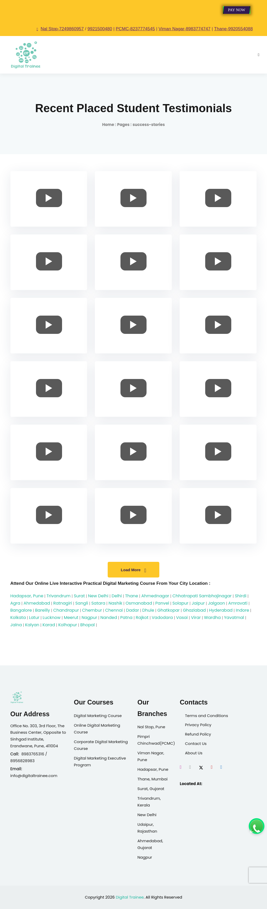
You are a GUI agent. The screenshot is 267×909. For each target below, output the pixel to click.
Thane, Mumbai (152, 779)
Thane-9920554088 (233, 28)
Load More (133, 570)
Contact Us (196, 743)
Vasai (182, 618)
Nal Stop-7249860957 (60, 28)
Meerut (71, 618)
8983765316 (32, 754)
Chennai (114, 610)
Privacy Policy (198, 724)
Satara (98, 603)
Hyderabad (221, 610)
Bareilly (42, 610)
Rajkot (142, 618)
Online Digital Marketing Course (97, 729)
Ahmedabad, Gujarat (150, 844)
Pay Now (236, 10)
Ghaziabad (194, 610)
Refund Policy (198, 734)
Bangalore (21, 610)
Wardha (212, 618)
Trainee (136, 897)
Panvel (162, 603)
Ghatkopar (168, 610)
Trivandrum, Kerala (149, 802)
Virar (196, 618)
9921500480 (99, 28)
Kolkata (18, 618)
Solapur (180, 603)
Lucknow (52, 618)
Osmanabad (138, 603)
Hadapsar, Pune (27, 596)
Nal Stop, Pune (151, 727)
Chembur (92, 610)
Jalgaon (216, 603)
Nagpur (89, 618)
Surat (79, 596)
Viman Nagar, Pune (150, 756)
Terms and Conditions (206, 715)
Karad (49, 625)
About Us (193, 753)
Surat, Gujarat (150, 788)
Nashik (115, 603)
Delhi (117, 596)
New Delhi (98, 596)
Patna (126, 618)
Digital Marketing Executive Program (100, 761)
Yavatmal (234, 618)
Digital (122, 897)
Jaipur (198, 603)
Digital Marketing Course (98, 715)
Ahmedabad (36, 603)
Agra (15, 603)
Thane (131, 596)
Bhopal (87, 625)
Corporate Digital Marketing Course (101, 745)
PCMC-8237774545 (135, 28)
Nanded (108, 618)
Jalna (16, 625)
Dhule (148, 610)
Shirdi (240, 596)
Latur (34, 618)
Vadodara (162, 618)
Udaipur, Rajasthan (147, 828)
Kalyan (32, 625)
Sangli (81, 603)
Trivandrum (58, 596)
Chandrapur (66, 610)
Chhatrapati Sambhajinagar (202, 596)
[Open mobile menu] (258, 55)
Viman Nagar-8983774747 (184, 28)
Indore (242, 610)
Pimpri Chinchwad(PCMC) (154, 740)
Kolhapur (67, 625)
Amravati (237, 603)
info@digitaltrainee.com (33, 775)
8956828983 (22, 760)
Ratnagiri (62, 603)
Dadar (132, 610)
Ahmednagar (155, 596)
